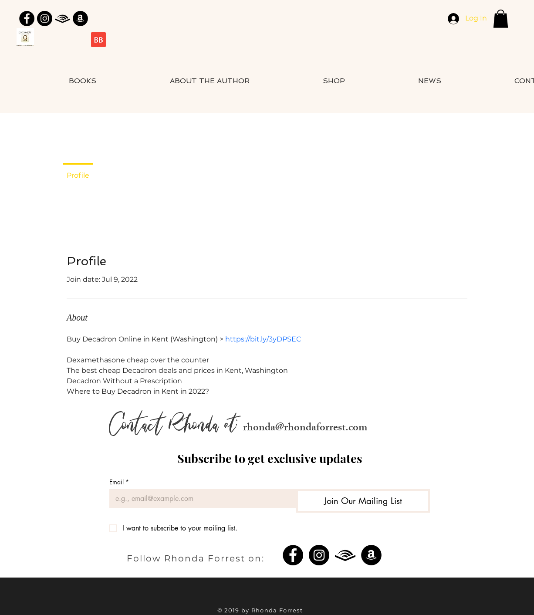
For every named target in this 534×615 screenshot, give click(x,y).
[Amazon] (80, 18)
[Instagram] (44, 18)
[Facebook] (26, 18)
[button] (500, 19)
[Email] (200, 498)
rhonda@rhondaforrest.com (305, 428)
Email (119, 482)
